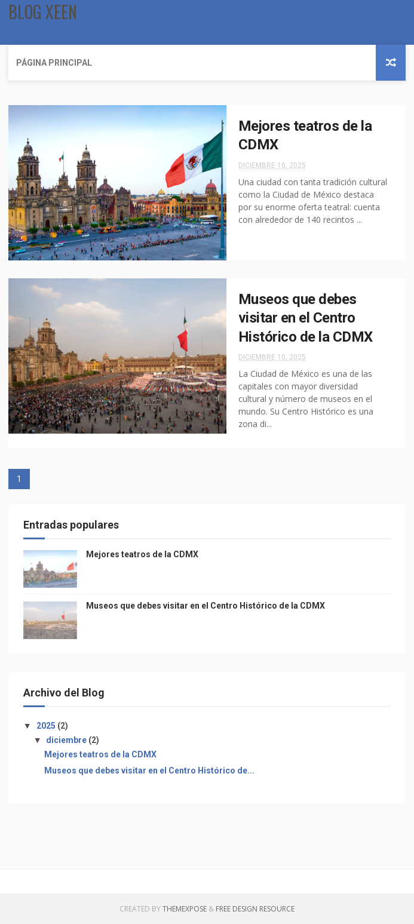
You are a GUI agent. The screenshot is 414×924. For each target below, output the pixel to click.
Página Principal (54, 62)
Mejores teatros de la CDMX (142, 554)
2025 (46, 725)
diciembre (67, 740)
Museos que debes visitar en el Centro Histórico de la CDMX (305, 318)
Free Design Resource (255, 909)
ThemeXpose (184, 909)
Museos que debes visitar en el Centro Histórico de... (149, 770)
